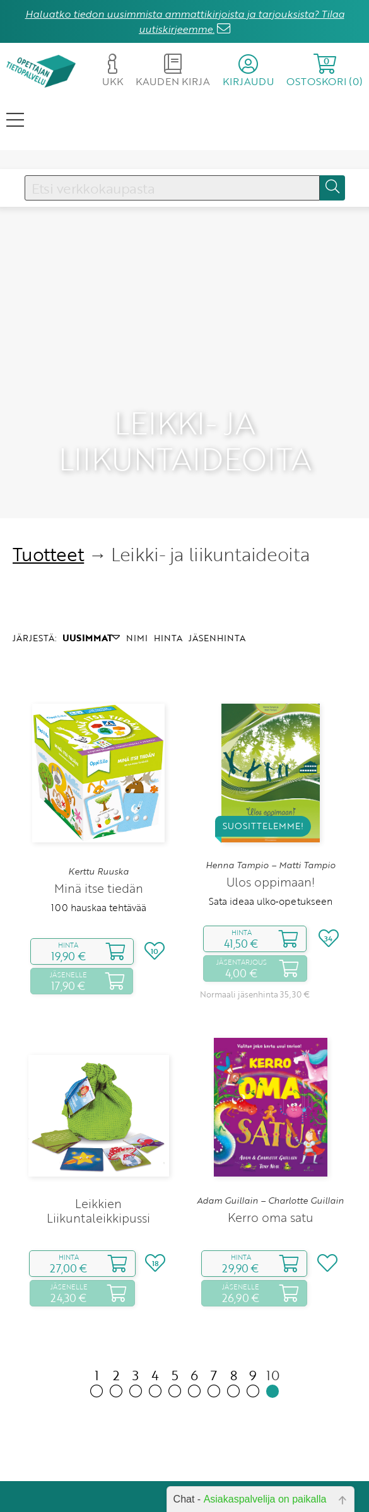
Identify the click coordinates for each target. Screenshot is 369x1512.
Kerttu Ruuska (98, 806)
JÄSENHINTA (217, 573)
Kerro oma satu (270, 1153)
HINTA (168, 573)
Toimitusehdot (243, 1461)
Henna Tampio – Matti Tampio (271, 800)
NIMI (137, 573)
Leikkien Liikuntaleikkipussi (98, 1146)
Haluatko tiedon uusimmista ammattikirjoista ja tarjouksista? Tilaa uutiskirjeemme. (184, 21)
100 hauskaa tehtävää (98, 843)
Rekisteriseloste (240, 1479)
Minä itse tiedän (98, 824)
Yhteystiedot (247, 1443)
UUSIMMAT (91, 573)
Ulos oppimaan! (270, 817)
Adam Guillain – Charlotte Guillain (270, 1135)
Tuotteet (48, 489)
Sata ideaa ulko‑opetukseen (270, 836)
